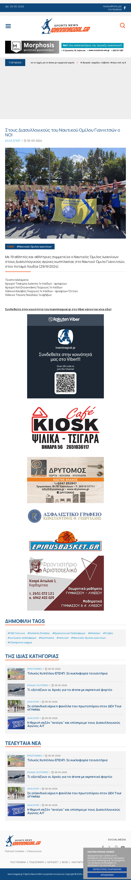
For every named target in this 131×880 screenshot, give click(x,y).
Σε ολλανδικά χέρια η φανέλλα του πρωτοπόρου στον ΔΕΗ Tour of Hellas (65, 707)
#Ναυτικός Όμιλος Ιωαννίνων (34, 246)
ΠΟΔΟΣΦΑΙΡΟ (36, 862)
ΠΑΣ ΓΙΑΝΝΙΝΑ (18, 862)
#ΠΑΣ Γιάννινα (16, 633)
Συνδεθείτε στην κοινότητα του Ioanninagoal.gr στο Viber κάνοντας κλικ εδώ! (58, 309)
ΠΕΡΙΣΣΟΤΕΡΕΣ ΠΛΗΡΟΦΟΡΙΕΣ (107, 869)
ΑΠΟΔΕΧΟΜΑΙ (107, 875)
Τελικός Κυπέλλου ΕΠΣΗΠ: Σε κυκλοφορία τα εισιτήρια (65, 674)
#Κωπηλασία (46, 637)
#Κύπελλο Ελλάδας (38, 633)
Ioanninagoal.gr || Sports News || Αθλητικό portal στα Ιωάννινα (65, 26)
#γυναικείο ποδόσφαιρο (21, 637)
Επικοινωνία (34, 851)
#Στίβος (108, 633)
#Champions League (19, 642)
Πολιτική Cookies (14, 851)
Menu (8, 27)
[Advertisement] (65, 92)
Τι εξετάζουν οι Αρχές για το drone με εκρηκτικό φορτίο (50, 62)
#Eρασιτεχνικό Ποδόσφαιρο (68, 633)
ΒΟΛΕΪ (65, 862)
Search (122, 26)
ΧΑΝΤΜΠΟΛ (78, 862)
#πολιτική (62, 637)
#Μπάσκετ (94, 633)
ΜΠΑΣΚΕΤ (53, 862)
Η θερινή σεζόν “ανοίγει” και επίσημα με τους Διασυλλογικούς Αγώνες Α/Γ (65, 723)
